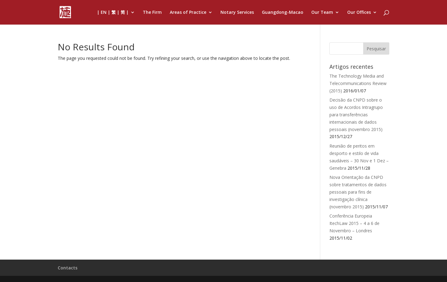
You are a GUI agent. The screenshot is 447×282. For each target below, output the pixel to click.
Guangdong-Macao (282, 12)
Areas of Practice (188, 12)
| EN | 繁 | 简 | (113, 12)
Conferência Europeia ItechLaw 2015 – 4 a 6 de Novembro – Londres (354, 223)
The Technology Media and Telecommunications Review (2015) (358, 83)
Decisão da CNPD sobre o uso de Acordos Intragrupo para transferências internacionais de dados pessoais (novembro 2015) (356, 114)
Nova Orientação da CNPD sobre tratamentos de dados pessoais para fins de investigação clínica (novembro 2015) (358, 191)
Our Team (322, 12)
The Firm (152, 12)
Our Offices (359, 12)
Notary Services (237, 12)
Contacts (67, 268)
